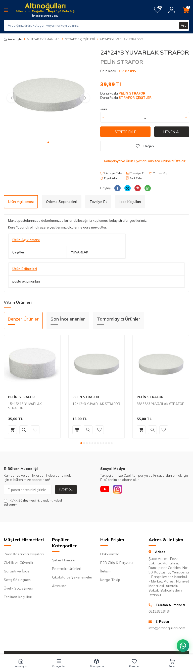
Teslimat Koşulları (18, 597)
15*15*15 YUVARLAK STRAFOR (25, 406)
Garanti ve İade (16, 571)
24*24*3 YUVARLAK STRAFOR (121, 39)
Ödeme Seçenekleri (61, 201)
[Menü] (6, 10)
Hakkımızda (109, 554)
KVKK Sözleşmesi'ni (24, 500)
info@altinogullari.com (167, 628)
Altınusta (59, 586)
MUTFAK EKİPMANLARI (43, 39)
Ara (183, 25)
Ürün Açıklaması (21, 201)
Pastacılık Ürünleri (66, 568)
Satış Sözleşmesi (17, 579)
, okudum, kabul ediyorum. (33, 502)
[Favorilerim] (157, 10)
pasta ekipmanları (26, 281)
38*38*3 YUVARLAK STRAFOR (160, 404)
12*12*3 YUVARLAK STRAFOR (96, 404)
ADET (103, 109)
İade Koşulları (130, 201)
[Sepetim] (185, 10)
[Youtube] (105, 490)
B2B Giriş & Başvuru (116, 562)
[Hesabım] (171, 10)
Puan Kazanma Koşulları (24, 554)
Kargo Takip (110, 579)
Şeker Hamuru (63, 560)
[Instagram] (119, 490)
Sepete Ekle (125, 131)
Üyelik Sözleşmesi (18, 588)
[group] (48, 93)
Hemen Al (171, 131)
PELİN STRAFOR (121, 62)
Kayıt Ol (66, 489)
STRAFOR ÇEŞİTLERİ (80, 39)
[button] (48, 142)
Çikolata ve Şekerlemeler (72, 577)
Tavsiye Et (135, 173)
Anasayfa (13, 39)
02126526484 (160, 611)
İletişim (105, 571)
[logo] (45, 7)
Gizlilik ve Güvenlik (18, 562)
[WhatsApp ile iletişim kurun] (183, 645)
